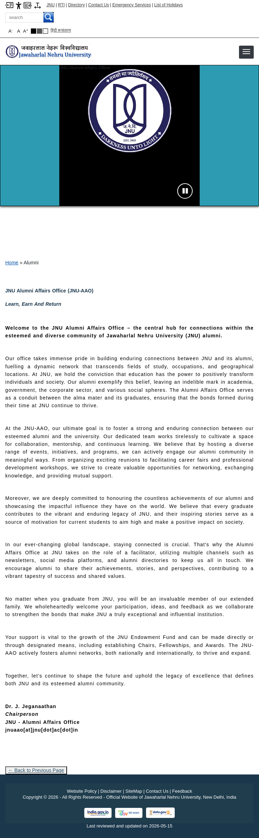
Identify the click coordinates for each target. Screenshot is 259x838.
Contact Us (98, 4)
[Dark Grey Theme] (39, 31)
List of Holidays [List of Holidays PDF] (168, 4)
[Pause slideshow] (185, 191)
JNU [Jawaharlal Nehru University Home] (51, 4)
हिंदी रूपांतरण (61, 30)
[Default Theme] (45, 31)
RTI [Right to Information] (61, 4)
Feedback (182, 791)
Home (11, 262)
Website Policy (82, 791)
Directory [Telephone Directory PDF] (76, 4)
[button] (246, 51)
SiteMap (133, 791)
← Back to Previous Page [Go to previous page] (36, 770)
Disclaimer (111, 791)
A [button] (25, 31)
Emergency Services (131, 4)
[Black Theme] (33, 31)
